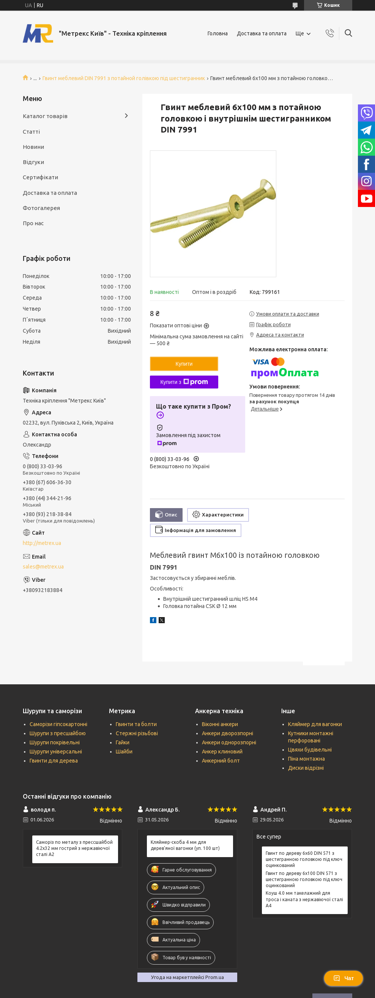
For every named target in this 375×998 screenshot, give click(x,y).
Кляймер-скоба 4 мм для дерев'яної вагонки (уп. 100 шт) (185, 845)
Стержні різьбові (137, 733)
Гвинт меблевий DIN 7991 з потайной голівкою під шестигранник (124, 78)
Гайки (122, 742)
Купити (184, 364)
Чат (343, 978)
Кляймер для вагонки (315, 724)
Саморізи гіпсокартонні (58, 724)
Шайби (124, 751)
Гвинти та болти (136, 724)
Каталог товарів (45, 116)
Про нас (33, 223)
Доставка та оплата (262, 33)
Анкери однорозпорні (229, 742)
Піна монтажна (306, 759)
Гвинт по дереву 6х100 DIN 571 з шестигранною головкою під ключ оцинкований (304, 879)
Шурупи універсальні (56, 751)
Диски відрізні (306, 768)
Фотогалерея (41, 208)
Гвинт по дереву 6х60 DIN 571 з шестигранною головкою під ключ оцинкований (304, 859)
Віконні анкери (220, 724)
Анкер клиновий (222, 751)
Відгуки (33, 162)
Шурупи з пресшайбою (58, 733)
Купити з (184, 382)
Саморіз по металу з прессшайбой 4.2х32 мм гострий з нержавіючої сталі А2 (74, 848)
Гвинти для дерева (54, 761)
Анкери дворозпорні (227, 733)
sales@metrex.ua (43, 567)
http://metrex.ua (42, 543)
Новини (33, 147)
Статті (31, 131)
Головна (218, 33)
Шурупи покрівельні (55, 742)
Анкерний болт (221, 761)
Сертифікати (40, 177)
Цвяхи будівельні (310, 750)
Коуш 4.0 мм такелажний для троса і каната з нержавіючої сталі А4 (304, 899)
